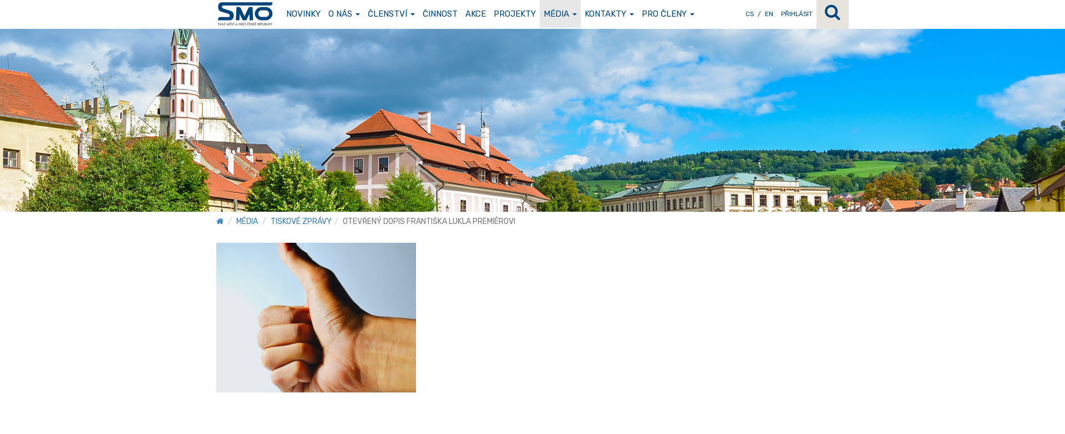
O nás (344, 14)
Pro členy (668, 14)
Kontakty (609, 14)
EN (769, 14)
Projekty (515, 14)
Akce (475, 14)
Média (560, 14)
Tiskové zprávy (301, 221)
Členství (391, 14)
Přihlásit (797, 14)
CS (750, 14)
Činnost (440, 14)
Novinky (303, 14)
